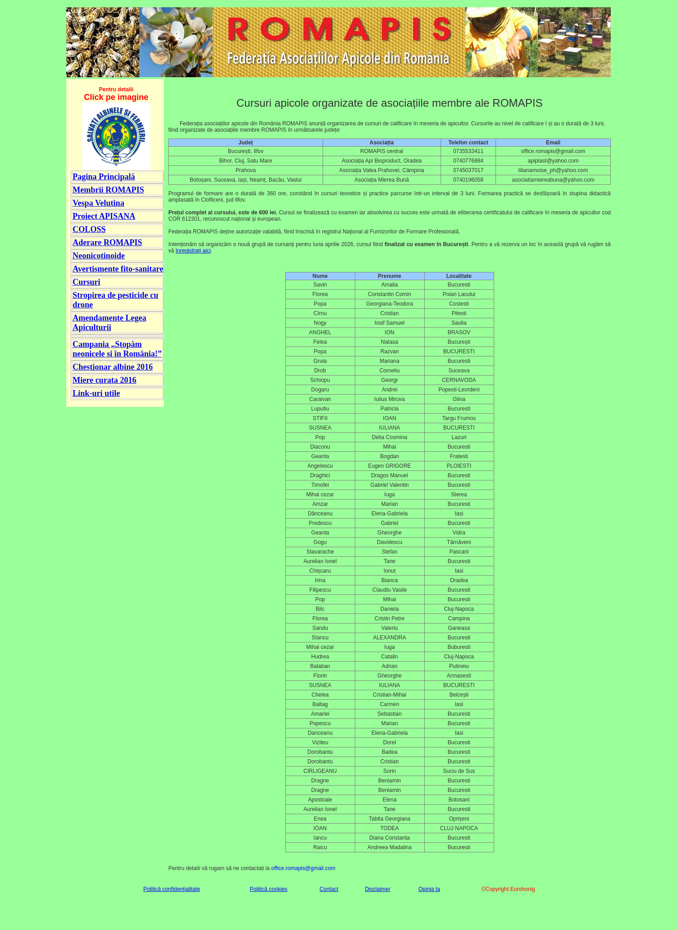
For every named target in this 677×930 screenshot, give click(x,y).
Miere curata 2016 (105, 380)
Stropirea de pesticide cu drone (115, 300)
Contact (328, 889)
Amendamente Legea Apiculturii (109, 322)
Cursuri (86, 282)
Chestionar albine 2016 (113, 366)
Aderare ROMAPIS (107, 242)
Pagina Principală (104, 176)
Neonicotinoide (99, 255)
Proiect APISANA (104, 216)
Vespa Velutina (98, 203)
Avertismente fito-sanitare (118, 268)
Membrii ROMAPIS (108, 189)
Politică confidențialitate (171, 889)
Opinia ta (429, 889)
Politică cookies (269, 889)
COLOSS (89, 229)
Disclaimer (377, 889)
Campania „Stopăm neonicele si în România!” (117, 349)
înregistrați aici (193, 250)
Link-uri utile (96, 393)
